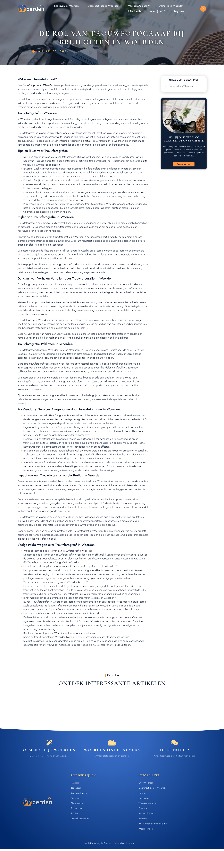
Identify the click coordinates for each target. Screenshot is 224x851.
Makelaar (75, 784)
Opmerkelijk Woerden (171, 6)
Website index (146, 830)
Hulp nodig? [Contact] (174, 751)
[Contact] (174, 743)
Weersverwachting (148, 804)
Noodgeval (144, 799)
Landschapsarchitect (80, 820)
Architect (75, 815)
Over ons (143, 810)
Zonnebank (76, 789)
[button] (203, 9)
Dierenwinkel (77, 804)
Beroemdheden (146, 815)
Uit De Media (133, 11)
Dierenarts (76, 799)
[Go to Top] (212, 829)
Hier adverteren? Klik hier (180, 86)
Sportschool (76, 810)
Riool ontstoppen (79, 794)
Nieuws (142, 794)
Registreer (179, 11)
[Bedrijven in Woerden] (112, 743)
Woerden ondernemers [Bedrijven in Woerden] (112, 751)
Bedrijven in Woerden (66, 6)
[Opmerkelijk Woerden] (49, 743)
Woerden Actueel (138, 6)
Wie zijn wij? (157, 11)
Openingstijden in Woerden (103, 6)
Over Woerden (146, 784)
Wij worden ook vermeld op (153, 825)
